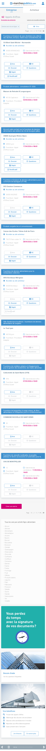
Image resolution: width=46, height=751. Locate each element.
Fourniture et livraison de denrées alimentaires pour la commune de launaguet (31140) (23, 180)
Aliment (7, 529)
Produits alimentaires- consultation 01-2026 (19, 86)
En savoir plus (31, 733)
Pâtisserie (8, 585)
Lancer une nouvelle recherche (36, 20)
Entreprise (11, 10)
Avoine (7, 536)
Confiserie (8, 557)
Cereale (7, 547)
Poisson (8, 587)
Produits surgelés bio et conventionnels (17, 226)
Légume (7, 580)
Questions (31, 68)
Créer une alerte (11, 506)
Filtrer (36, 26)
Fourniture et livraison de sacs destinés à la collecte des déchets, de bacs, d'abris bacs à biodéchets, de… (22, 37)
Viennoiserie (9, 596)
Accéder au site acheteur (13, 46)
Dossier (12, 68)
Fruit (6, 573)
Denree (7, 564)
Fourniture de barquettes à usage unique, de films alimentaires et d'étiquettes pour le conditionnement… (22, 411)
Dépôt (12, 72)
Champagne (9, 550)
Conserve (8, 561)
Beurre (7, 538)
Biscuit (7, 540)
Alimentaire (8, 531)
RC (31, 64)
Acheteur (34, 10)
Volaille (7, 601)
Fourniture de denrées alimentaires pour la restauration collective (18, 272)
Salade (7, 589)
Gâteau (7, 575)
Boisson (8, 545)
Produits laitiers (10, 578)
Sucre (7, 592)
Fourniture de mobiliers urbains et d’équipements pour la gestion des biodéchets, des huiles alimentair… (23, 367)
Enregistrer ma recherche (8, 20)
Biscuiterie (8, 543)
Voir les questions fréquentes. (12, 676)
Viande (7, 594)
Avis (12, 64)
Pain (6, 582)
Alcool (7, 526)
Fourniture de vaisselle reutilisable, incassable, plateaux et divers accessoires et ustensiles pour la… (22, 456)
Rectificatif (12, 76)
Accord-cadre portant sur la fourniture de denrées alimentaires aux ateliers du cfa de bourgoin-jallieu (21, 130)
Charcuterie (9, 552)
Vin (6, 599)
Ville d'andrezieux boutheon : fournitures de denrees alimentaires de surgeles (22, 322)
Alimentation (9, 533)
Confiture (8, 559)
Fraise (7, 568)
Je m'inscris (17, 733)
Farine (7, 566)
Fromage (8, 571)
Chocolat (8, 554)
